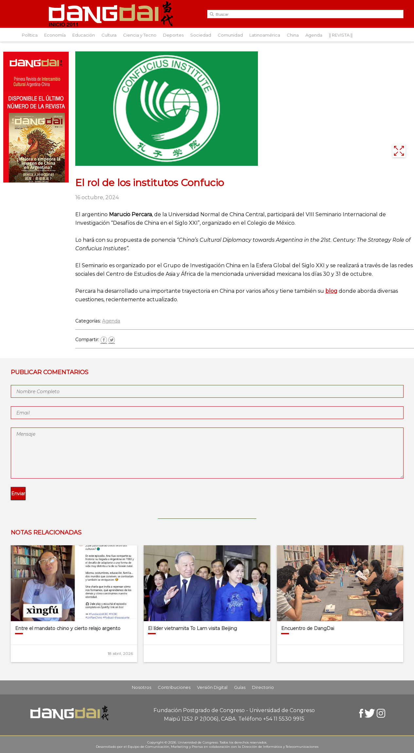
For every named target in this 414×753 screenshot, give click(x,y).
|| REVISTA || (340, 35)
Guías (239, 687)
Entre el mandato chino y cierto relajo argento (67, 628)
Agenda (313, 35)
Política (30, 35)
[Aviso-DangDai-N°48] (36, 181)
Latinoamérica (264, 35)
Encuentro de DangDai (307, 628)
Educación (83, 35)
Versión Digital (212, 687)
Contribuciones (174, 687)
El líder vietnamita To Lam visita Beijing (192, 628)
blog (331, 291)
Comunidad (230, 35)
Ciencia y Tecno (139, 35)
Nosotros (141, 687)
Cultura (109, 35)
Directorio (263, 687)
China (293, 35)
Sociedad (200, 35)
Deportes (173, 35)
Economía (55, 35)
